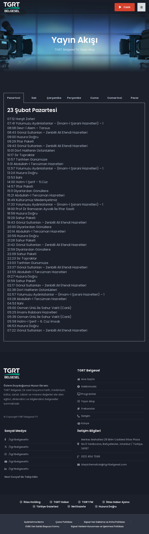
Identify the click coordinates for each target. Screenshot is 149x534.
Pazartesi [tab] (13, 98)
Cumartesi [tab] (114, 98)
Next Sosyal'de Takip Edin (21, 477)
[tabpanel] (74, 222)
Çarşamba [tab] (54, 98)
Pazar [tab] (135, 98)
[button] (141, 7)
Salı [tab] (33, 98)
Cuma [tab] (94, 98)
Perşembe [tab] (74, 98)
